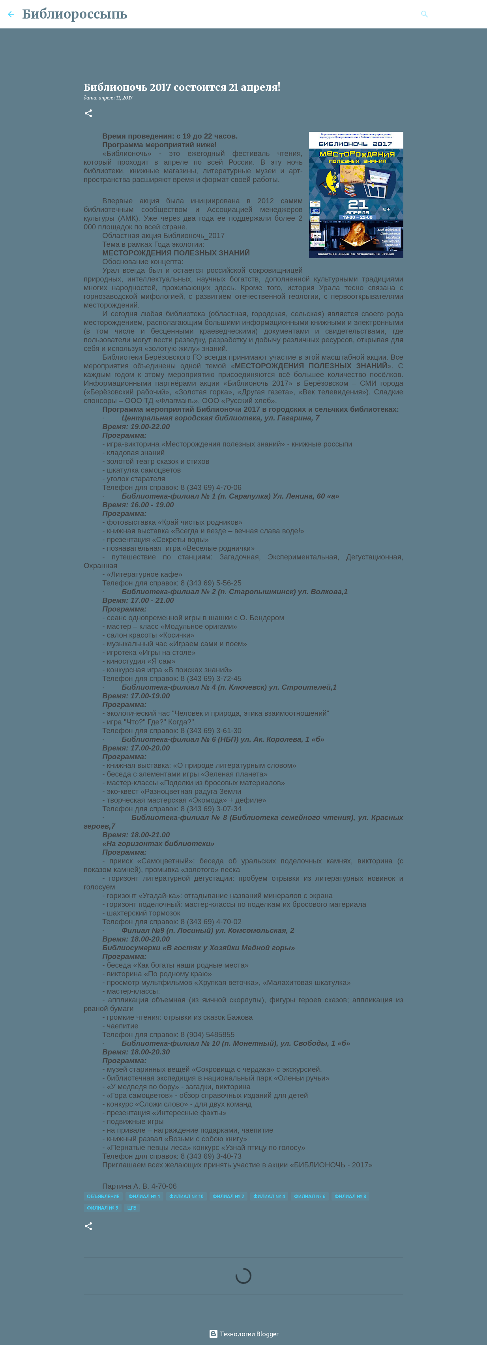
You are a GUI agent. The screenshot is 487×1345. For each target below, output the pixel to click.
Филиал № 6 (310, 1196)
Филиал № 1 (144, 1196)
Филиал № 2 (228, 1196)
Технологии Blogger (244, 1333)
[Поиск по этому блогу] (439, 14)
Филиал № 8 (350, 1196)
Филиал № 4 (269, 1196)
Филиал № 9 (102, 1207)
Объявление (103, 1196)
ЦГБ (132, 1207)
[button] (88, 114)
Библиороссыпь (74, 14)
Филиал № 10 (186, 1196)
